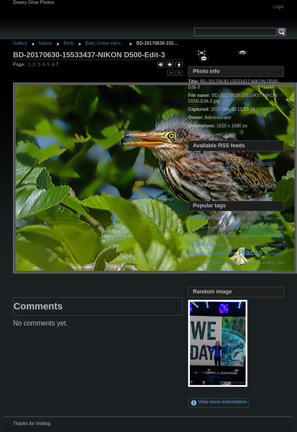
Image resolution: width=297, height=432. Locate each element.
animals (254, 218)
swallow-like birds (226, 262)
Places (251, 252)
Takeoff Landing (259, 262)
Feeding (274, 236)
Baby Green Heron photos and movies (234, 186)
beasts (224, 227)
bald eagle (197, 227)
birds (240, 226)
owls (230, 253)
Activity (199, 217)
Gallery (20, 43)
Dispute (194, 236)
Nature (45, 43)
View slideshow (204, 58)
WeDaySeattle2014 (229, 271)
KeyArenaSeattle (254, 245)
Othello (197, 253)
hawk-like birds (222, 244)
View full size (202, 52)
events (212, 236)
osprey (277, 244)
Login (278, 6)
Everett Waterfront (241, 236)
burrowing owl (267, 227)
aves (280, 218)
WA (207, 271)
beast (211, 227)
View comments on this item (243, 52)
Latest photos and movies (221, 178)
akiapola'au (222, 218)
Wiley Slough (260, 271)
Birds (69, 43)
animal (240, 218)
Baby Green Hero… (105, 43)
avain (268, 218)
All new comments (214, 155)
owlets (215, 253)
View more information (218, 402)
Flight (196, 244)
